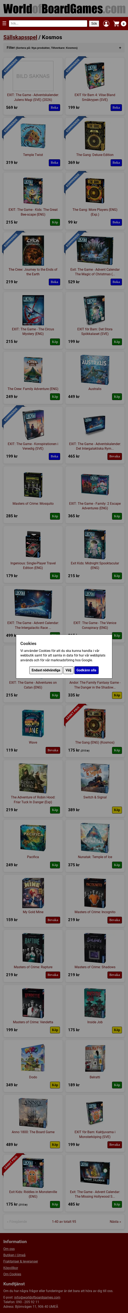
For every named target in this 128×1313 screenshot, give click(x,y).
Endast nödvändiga (46, 670)
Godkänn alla (86, 670)
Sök (94, 23)
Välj (68, 670)
